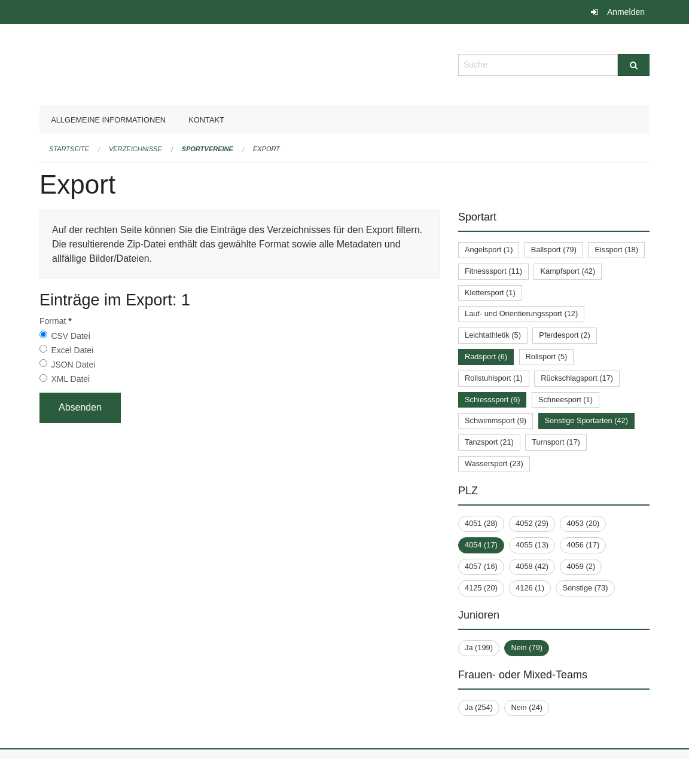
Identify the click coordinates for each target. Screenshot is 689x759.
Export (266, 148)
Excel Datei (72, 350)
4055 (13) (532, 544)
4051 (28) (481, 523)
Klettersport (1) (490, 292)
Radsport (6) (486, 356)
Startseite (69, 148)
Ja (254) (479, 707)
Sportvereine (207, 148)
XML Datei (70, 379)
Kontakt (206, 119)
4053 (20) (582, 523)
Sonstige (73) (585, 587)
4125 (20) (481, 587)
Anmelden (626, 12)
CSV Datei (70, 336)
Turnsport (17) (556, 441)
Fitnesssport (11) (493, 271)
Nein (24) (526, 707)
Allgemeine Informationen (108, 119)
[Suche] (634, 65)
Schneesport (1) (565, 399)
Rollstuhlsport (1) (494, 378)
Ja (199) (479, 647)
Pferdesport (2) (564, 334)
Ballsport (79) (554, 249)
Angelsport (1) (489, 249)
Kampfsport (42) (567, 271)
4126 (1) (530, 587)
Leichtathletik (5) (493, 334)
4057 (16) (481, 566)
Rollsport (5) (547, 356)
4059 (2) (580, 566)
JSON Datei (73, 364)
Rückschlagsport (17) (577, 378)
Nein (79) (526, 647)
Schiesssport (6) (492, 399)
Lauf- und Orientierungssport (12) (521, 313)
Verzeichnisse (135, 148)
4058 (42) (532, 566)
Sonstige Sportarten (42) (586, 420)
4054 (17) (481, 544)
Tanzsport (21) (489, 441)
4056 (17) (582, 544)
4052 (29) (532, 523)
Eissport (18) (616, 249)
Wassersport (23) (494, 463)
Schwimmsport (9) (495, 420)
